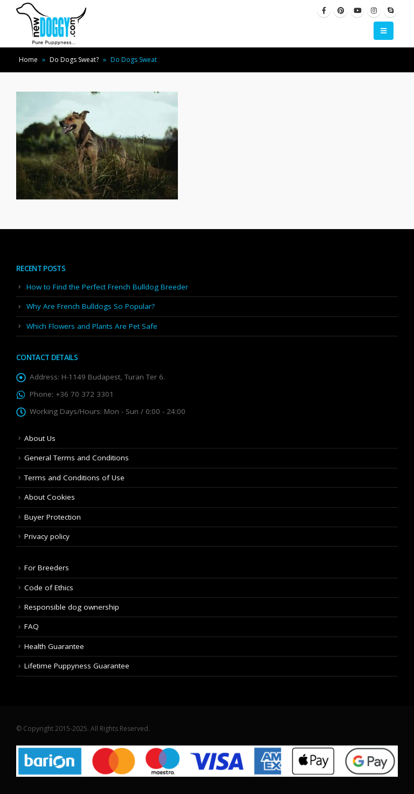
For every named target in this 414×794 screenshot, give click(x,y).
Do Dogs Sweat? (74, 59)
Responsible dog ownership (71, 607)
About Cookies (49, 497)
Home (28, 59)
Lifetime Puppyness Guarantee (76, 666)
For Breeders (46, 567)
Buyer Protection (52, 517)
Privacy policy (47, 536)
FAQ (31, 626)
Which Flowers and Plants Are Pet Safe (91, 326)
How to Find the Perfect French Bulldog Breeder (107, 287)
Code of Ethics (48, 587)
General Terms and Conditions (76, 457)
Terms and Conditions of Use (74, 477)
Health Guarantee (54, 646)
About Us (40, 438)
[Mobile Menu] (384, 31)
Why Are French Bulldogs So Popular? (90, 306)
